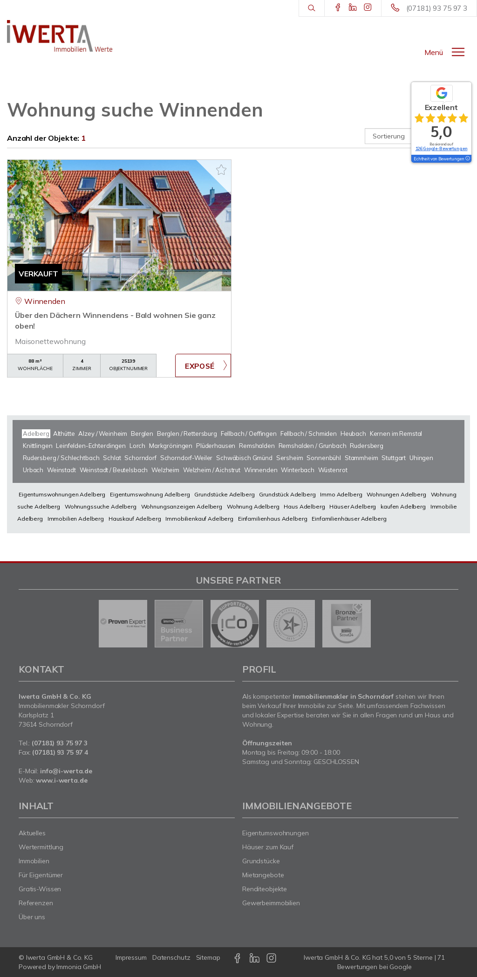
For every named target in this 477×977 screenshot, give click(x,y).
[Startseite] (59, 36)
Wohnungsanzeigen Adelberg (181, 506)
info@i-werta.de (66, 771)
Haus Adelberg (304, 506)
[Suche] (311, 8)
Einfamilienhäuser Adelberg (349, 518)
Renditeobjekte (264, 889)
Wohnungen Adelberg (396, 494)
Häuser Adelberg (352, 506)
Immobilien (34, 861)
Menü (433, 52)
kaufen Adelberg (403, 506)
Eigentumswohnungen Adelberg (62, 494)
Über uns (32, 917)
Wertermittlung (41, 847)
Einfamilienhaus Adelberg (272, 518)
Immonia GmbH (78, 967)
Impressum (131, 957)
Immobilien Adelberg (76, 518)
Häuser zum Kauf (267, 847)
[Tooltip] (467, 159)
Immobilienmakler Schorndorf (62, 706)
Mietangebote (263, 875)
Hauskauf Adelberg (135, 518)
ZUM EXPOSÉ (203, 365)
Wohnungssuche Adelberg (100, 506)
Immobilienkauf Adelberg (199, 518)
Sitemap (208, 957)
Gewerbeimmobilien (271, 903)
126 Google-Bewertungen (442, 148)
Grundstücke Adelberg (224, 494)
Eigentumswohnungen (275, 833)
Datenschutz (171, 957)
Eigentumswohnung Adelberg (150, 494)
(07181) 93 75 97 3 (436, 8)
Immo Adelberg (341, 494)
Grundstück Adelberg (287, 494)
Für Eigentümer (41, 875)
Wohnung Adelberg (253, 506)
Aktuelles (32, 833)
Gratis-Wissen (40, 889)
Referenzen (36, 903)
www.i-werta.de (61, 780)
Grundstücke (261, 861)
